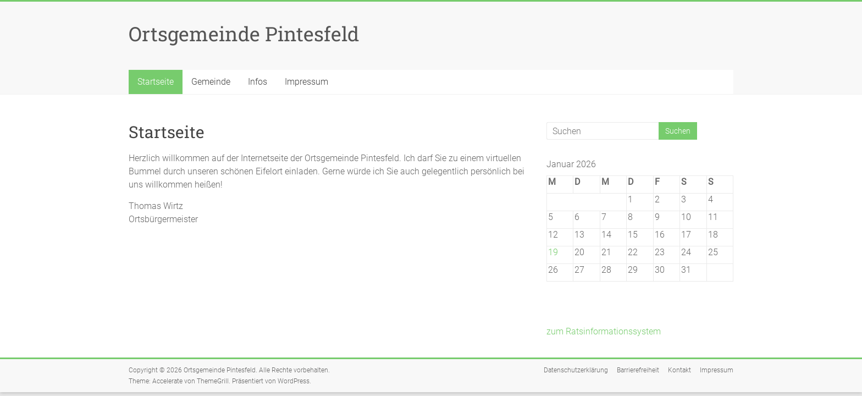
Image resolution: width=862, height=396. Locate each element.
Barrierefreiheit (638, 370)
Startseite (155, 81)
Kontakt (679, 370)
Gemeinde (210, 81)
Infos (257, 81)
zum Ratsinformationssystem (603, 331)
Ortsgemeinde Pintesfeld (244, 33)
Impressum (306, 81)
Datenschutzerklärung (576, 370)
